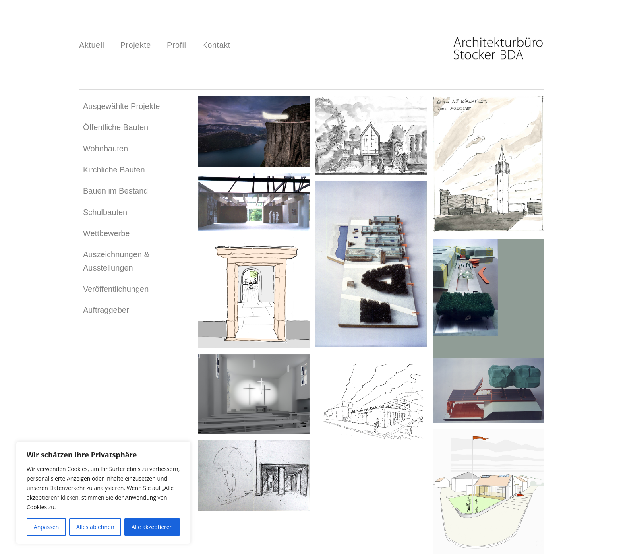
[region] (103, 493)
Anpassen (46, 527)
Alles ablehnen (95, 527)
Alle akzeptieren (152, 527)
